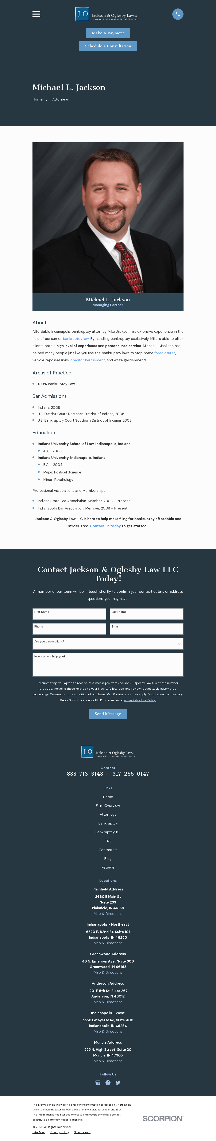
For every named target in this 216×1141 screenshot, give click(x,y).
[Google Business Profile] (97, 1082)
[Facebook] (108, 1082)
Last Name (119, 612)
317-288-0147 (130, 774)
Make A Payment (108, 33)
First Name (41, 612)
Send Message (108, 714)
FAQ (108, 841)
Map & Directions (108, 913)
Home (108, 797)
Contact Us (108, 849)
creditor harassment (87, 360)
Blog (108, 858)
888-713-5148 (85, 774)
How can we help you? (50, 656)
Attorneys (108, 814)
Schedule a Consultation (108, 46)
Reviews (108, 867)
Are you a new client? (49, 641)
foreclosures (164, 353)
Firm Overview (108, 805)
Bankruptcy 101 (107, 832)
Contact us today (105, 526)
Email (115, 626)
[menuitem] (38, 1132)
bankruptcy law (76, 338)
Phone (38, 626)
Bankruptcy (108, 823)
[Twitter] (118, 1082)
